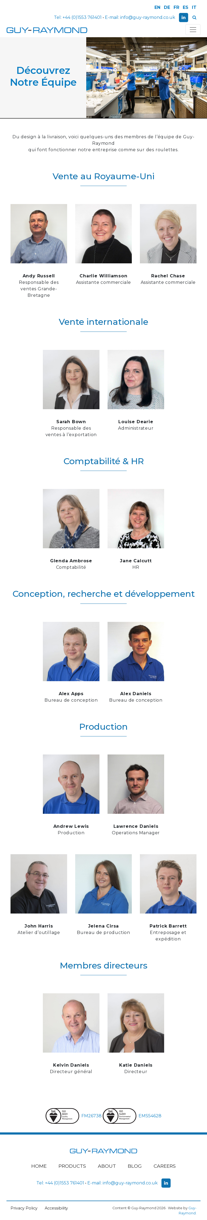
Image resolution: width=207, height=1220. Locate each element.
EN (157, 7)
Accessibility (56, 1208)
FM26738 (74, 1115)
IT (194, 7)
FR (176, 7)
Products (72, 1166)
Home (39, 1166)
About (107, 1166)
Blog (135, 1166)
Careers (165, 1166)
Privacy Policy (24, 1208)
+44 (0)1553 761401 (82, 17)
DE (167, 7)
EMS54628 (132, 1115)
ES (185, 7)
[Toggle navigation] (193, 29)
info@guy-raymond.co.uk (147, 17)
